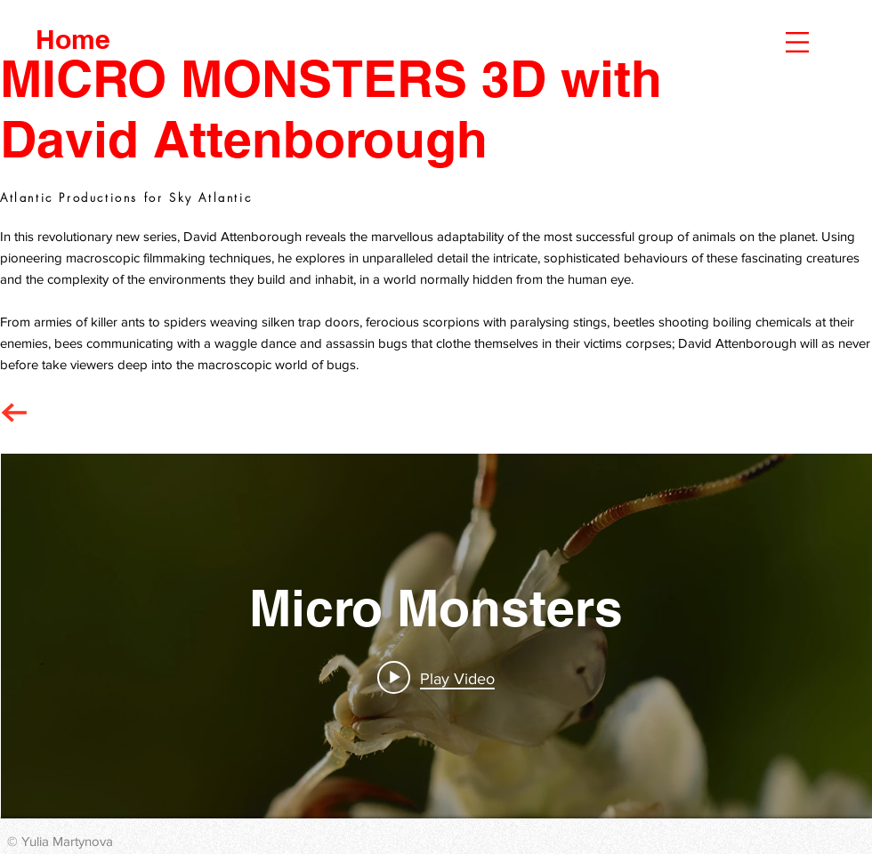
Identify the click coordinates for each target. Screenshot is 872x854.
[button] (797, 42)
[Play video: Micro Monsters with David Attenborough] (437, 678)
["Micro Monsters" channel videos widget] (436, 636)
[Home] (73, 38)
